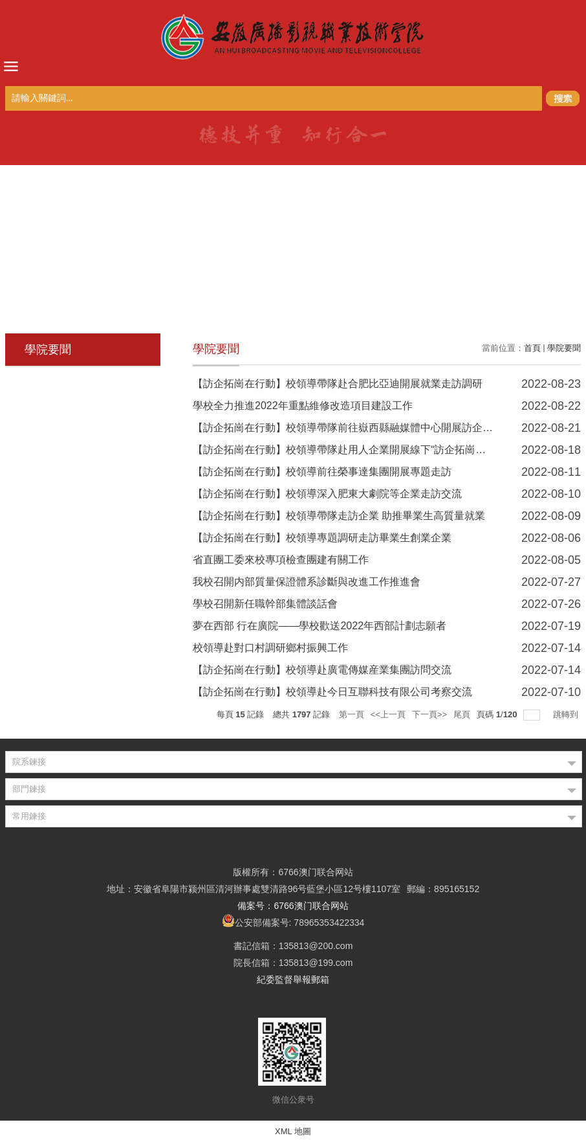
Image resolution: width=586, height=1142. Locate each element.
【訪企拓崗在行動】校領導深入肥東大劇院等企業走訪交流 (327, 493)
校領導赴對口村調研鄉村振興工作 (270, 647)
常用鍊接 (29, 816)
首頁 (532, 348)
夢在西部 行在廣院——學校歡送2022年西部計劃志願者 (319, 625)
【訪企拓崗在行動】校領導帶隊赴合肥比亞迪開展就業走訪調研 (338, 383)
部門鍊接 (29, 789)
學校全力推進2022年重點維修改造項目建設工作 (303, 405)
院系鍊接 (29, 762)
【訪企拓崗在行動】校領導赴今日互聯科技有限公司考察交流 (332, 691)
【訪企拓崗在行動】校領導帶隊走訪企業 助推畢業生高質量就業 (339, 515)
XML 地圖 (293, 1131)
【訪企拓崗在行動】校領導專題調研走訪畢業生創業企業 (322, 537)
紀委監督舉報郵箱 (293, 979)
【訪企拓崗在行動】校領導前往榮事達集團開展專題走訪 (322, 471)
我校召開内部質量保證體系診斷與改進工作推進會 (306, 581)
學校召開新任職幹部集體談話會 (265, 603)
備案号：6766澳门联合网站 (292, 906)
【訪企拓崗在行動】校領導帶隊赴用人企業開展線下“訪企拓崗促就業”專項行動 (372, 449)
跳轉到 (567, 714)
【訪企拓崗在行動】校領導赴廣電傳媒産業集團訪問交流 (322, 669)
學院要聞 (564, 348)
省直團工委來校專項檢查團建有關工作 (281, 559)
